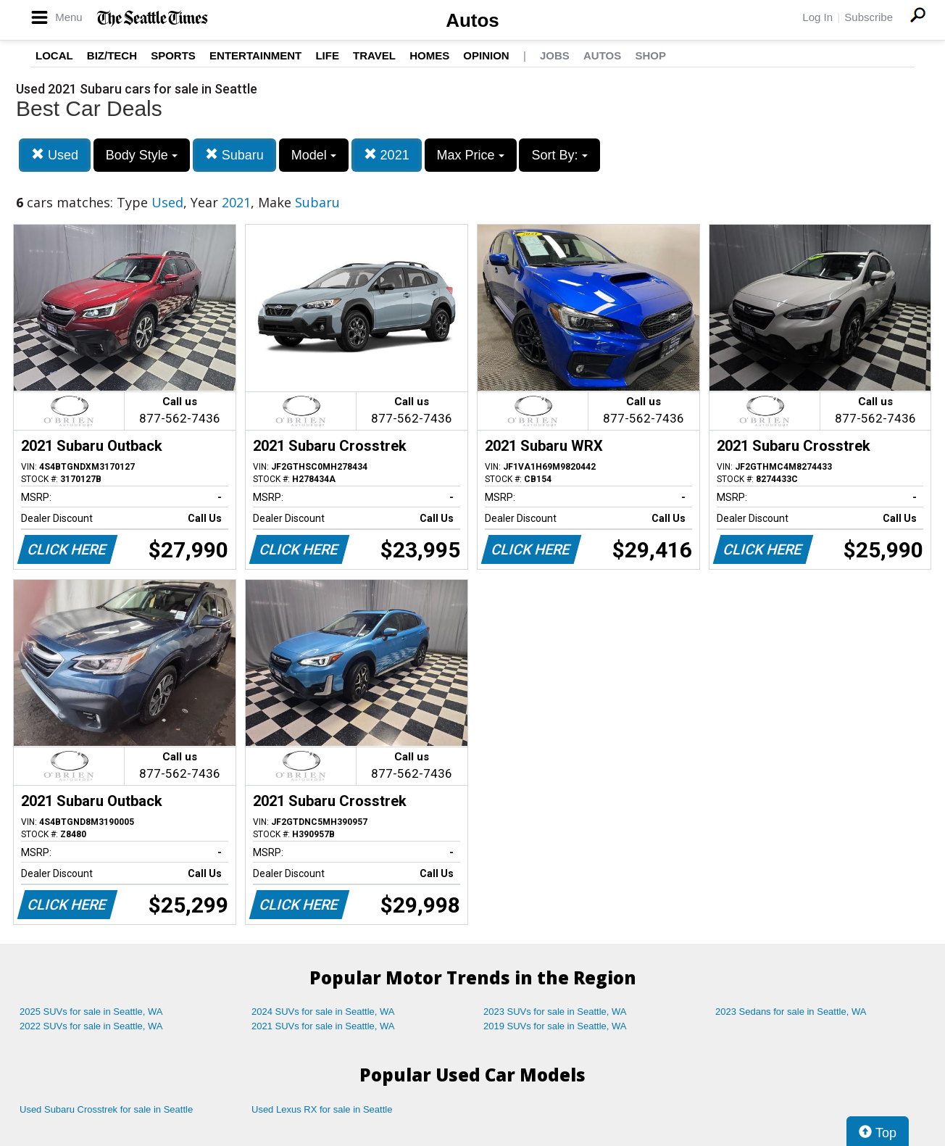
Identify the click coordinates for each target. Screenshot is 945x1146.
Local (54, 55)
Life (327, 55)
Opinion (486, 55)
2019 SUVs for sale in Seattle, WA (555, 1026)
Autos (472, 20)
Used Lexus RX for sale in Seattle (321, 1109)
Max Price (470, 155)
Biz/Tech (112, 55)
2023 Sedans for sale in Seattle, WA (790, 1011)
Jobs (555, 55)
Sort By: (559, 155)
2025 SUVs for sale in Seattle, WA (91, 1011)
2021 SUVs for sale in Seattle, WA (323, 1026)
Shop (650, 55)
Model (313, 155)
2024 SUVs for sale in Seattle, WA (323, 1011)
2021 (386, 154)
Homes (429, 55)
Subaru (234, 154)
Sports (173, 55)
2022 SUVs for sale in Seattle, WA (91, 1026)
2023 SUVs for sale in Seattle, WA (555, 1011)
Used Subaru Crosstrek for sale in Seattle (106, 1109)
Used (54, 154)
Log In (817, 17)
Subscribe (868, 17)
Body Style (142, 155)
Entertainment (255, 55)
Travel (374, 55)
